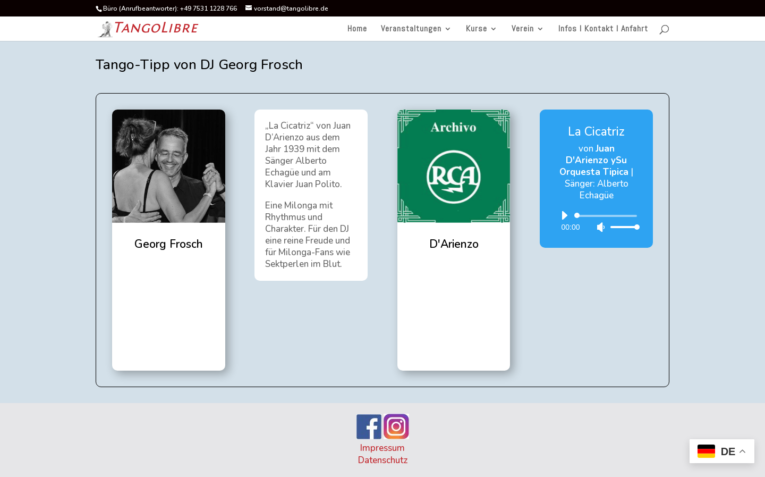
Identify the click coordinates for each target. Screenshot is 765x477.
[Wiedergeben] (564, 215)
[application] (596, 221)
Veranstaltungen (411, 29)
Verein (523, 29)
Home (357, 29)
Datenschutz (382, 460)
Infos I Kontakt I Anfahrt (603, 29)
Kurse (476, 29)
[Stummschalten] (601, 227)
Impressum (382, 448)
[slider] (607, 216)
